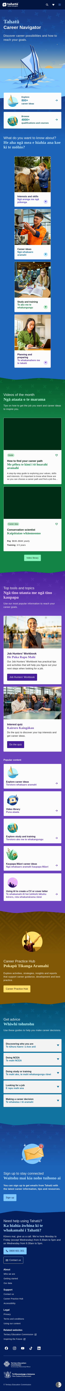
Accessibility (9, 1303)
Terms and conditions (14, 1319)
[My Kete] (53, 5)
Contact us (13, 1260)
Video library (32, 558)
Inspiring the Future (14, 1339)
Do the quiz (15, 744)
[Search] (47, 5)
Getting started (11, 1278)
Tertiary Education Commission (20, 1334)
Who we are (9, 1274)
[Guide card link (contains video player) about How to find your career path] (32, 451)
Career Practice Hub (17, 989)
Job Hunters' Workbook (22, 677)
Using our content (12, 1323)
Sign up (10, 1197)
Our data (8, 1283)
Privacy (7, 1314)
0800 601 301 (15, 1251)
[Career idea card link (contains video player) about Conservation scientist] (32, 519)
